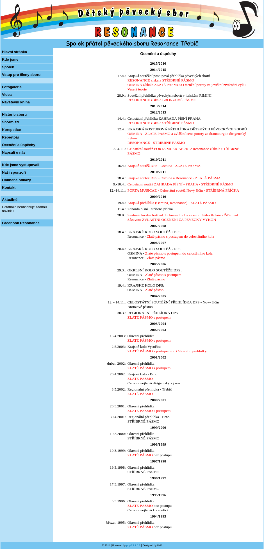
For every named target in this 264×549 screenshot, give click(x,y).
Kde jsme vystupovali (20, 165)
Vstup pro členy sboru (21, 74)
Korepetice (11, 130)
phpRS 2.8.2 (133, 545)
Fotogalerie (12, 87)
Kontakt (8, 187)
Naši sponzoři (14, 172)
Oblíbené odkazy (16, 180)
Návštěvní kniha (16, 102)
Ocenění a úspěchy (18, 145)
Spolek (8, 67)
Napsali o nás (14, 152)
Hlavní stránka (14, 52)
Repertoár (10, 137)
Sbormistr (10, 122)
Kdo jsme (10, 59)
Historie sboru (14, 114)
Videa (7, 94)
